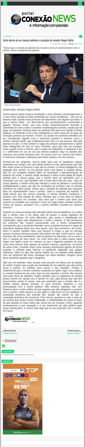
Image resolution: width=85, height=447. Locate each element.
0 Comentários (10, 341)
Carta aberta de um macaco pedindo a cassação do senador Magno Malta (38, 40)
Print (75, 44)
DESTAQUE (8, 36)
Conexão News (56, 44)
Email (80, 44)
